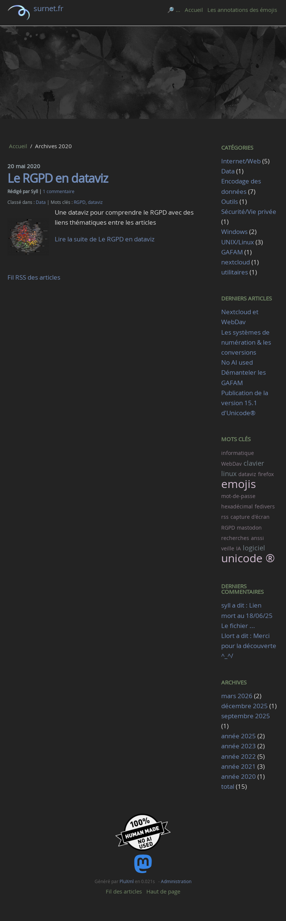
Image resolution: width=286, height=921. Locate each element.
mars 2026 (236, 695)
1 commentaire (58, 191)
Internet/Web (241, 161)
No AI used (237, 362)
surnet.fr (48, 8)
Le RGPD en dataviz (57, 178)
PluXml (127, 881)
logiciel (254, 547)
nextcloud (235, 262)
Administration (176, 881)
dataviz (95, 202)
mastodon (249, 527)
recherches (235, 537)
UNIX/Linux (237, 242)
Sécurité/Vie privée (248, 211)
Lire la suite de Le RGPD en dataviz (105, 239)
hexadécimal (237, 506)
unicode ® (248, 558)
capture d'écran (250, 516)
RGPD (80, 202)
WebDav (231, 463)
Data (41, 202)
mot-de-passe (238, 495)
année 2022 (238, 756)
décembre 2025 (244, 706)
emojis (238, 483)
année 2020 (238, 776)
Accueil (194, 9)
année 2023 (238, 746)
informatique (237, 452)
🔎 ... (173, 9)
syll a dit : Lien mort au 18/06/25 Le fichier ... (247, 615)
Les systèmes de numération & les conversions (246, 342)
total (228, 786)
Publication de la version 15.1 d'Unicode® (244, 402)
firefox (266, 474)
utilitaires (234, 272)
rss (225, 516)
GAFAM (232, 252)
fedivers (265, 506)
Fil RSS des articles (33, 277)
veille (227, 548)
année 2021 (238, 766)
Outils (229, 201)
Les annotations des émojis (242, 9)
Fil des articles (124, 891)
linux (228, 473)
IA (238, 548)
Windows (234, 231)
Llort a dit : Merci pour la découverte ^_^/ (248, 645)
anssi (257, 537)
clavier (254, 463)
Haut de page (163, 891)
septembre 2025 (245, 716)
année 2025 (238, 736)
